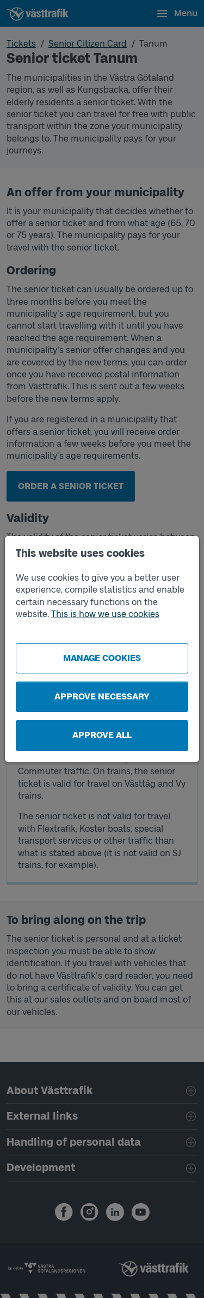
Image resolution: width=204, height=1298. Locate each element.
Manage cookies (102, 658)
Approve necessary (102, 696)
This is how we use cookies (105, 614)
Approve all (102, 735)
